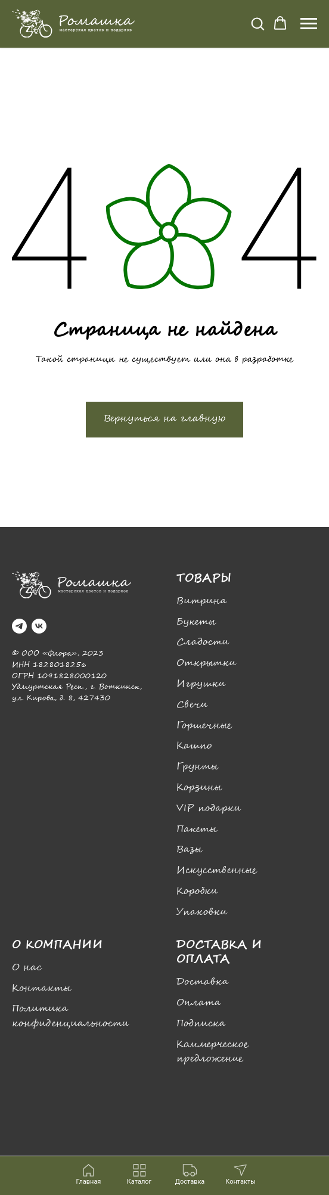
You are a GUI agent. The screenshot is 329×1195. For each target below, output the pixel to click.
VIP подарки (208, 808)
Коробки (197, 891)
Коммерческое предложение (212, 1052)
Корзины (199, 787)
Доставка (202, 981)
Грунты (197, 766)
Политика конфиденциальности (70, 1016)
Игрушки (200, 683)
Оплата (198, 1002)
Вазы (189, 849)
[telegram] (19, 626)
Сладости (202, 642)
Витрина (201, 601)
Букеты (196, 621)
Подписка (200, 1023)
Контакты (41, 988)
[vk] (39, 626)
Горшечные (204, 725)
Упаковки (201, 912)
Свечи (191, 704)
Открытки (206, 663)
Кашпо (194, 745)
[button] (257, 23)
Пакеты (196, 829)
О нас (27, 967)
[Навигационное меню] (308, 24)
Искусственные (216, 870)
